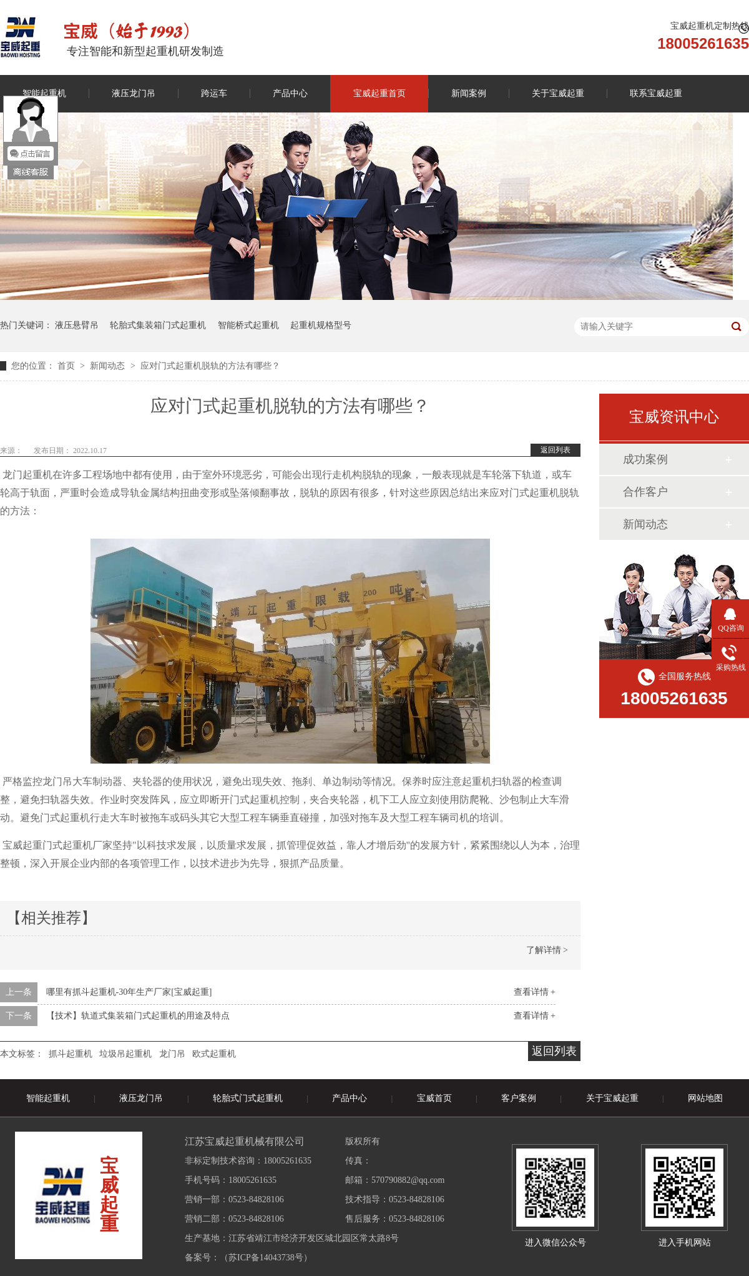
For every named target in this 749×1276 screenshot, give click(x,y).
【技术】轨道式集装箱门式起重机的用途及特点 (138, 1015)
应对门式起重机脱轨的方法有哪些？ (210, 366)
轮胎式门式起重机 (248, 1098)
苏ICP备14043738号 (265, 1257)
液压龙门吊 (133, 93)
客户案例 (518, 1098)
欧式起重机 (214, 1054)
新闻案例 (468, 93)
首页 (67, 366)
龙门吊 (172, 1054)
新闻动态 (108, 366)
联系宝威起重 (656, 93)
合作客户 (645, 492)
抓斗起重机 (70, 1054)
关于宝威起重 (558, 93)
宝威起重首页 (379, 93)
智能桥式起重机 (248, 325)
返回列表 (555, 450)
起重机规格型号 (320, 325)
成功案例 (645, 459)
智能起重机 (48, 1098)
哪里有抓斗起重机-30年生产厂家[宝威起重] (129, 992)
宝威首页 (434, 1098)
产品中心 (290, 93)
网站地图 (705, 1098)
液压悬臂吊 (77, 325)
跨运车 (214, 93)
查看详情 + (535, 992)
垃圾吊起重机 (125, 1054)
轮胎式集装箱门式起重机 (158, 325)
